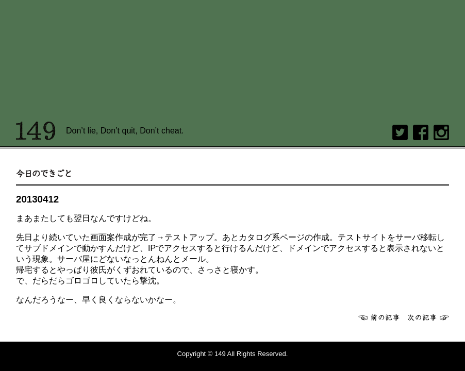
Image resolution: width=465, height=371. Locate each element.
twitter (400, 132)
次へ (428, 317)
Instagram (441, 132)
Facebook (420, 132)
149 (36, 131)
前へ (379, 317)
